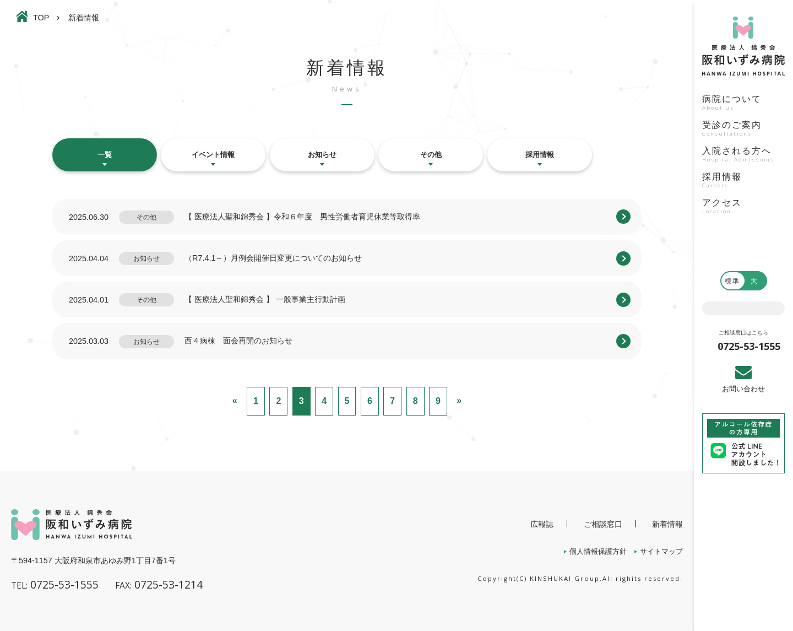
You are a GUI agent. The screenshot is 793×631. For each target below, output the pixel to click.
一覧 (104, 154)
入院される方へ (743, 155)
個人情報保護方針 (598, 551)
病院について (743, 103)
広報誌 (541, 524)
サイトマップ (661, 551)
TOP (41, 17)
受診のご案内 (743, 129)
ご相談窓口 (603, 524)
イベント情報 (213, 154)
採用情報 (743, 181)
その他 (431, 154)
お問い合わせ (743, 389)
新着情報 (667, 524)
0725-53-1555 (749, 346)
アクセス (743, 207)
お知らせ (322, 154)
